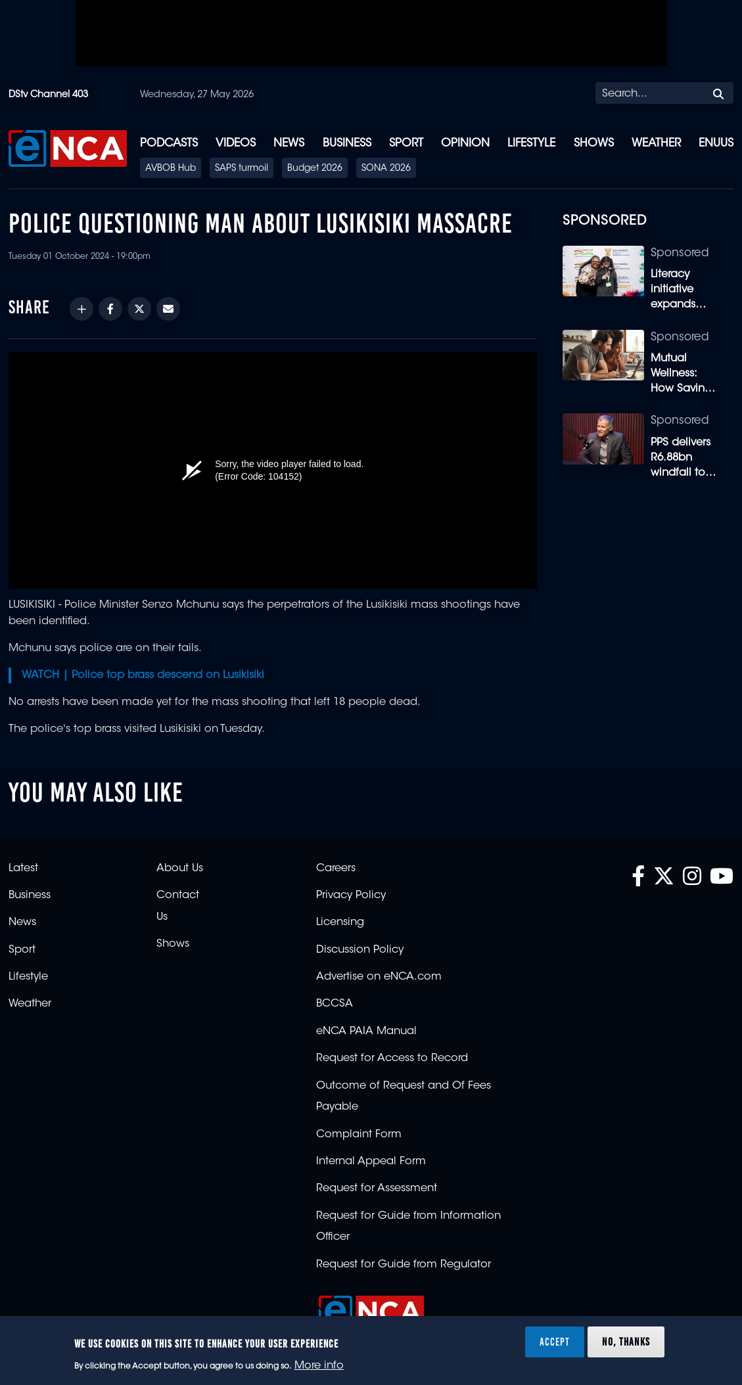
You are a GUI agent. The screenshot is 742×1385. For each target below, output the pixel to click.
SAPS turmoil (241, 168)
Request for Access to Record (392, 1058)
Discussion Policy (360, 950)
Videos (236, 143)
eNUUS (716, 143)
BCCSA (334, 1004)
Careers (336, 868)
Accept (555, 1341)
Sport (406, 143)
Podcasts (169, 143)
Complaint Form (359, 1134)
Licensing (340, 922)
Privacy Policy (351, 895)
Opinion (465, 143)
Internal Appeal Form (371, 1161)
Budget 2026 (314, 168)
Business (347, 143)
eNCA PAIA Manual (366, 1031)
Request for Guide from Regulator (403, 1265)
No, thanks (626, 1341)
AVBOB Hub (170, 168)
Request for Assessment (376, 1188)
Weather (656, 143)
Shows (594, 143)
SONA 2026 (386, 168)
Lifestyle (531, 143)
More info (319, 1366)
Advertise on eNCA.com (379, 977)
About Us (179, 868)
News (288, 143)
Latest (23, 868)
